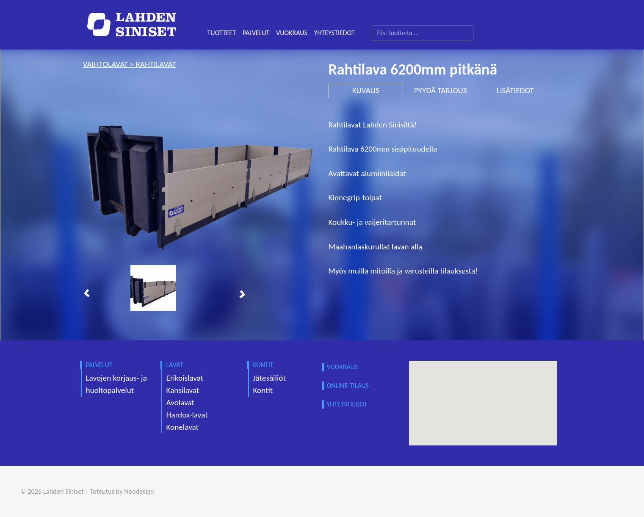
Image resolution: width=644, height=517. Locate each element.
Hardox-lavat (187, 415)
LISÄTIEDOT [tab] (515, 90)
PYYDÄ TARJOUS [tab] (440, 90)
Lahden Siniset (63, 491)
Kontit (263, 390)
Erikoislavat (185, 378)
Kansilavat (182, 390)
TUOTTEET (221, 33)
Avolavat (180, 402)
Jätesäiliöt (269, 378)
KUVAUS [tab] (365, 90)
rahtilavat (155, 64)
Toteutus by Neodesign (122, 491)
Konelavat (182, 427)
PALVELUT (256, 33)
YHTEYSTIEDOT (334, 33)
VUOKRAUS (291, 33)
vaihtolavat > (109, 64)
